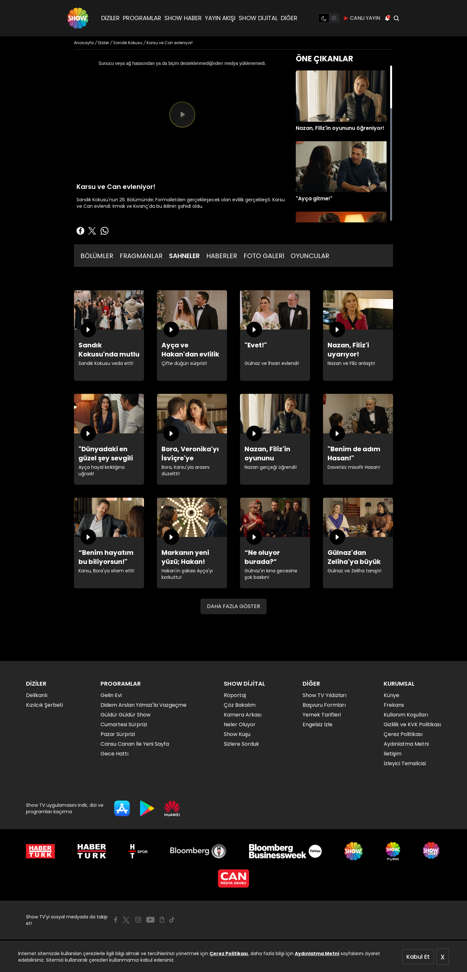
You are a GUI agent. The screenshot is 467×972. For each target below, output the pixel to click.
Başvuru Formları (324, 705)
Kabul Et (418, 957)
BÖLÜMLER (96, 255)
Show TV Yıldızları (324, 695)
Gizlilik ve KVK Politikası (412, 724)
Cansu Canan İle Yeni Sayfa (135, 744)
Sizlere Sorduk (241, 744)
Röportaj (235, 695)
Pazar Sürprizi (118, 734)
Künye (391, 695)
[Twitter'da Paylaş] (92, 231)
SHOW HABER (183, 18)
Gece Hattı (114, 753)
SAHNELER (184, 255)
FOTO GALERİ (264, 255)
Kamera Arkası (242, 714)
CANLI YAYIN (361, 18)
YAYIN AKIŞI (220, 18)
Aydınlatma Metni (317, 953)
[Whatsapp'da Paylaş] (104, 230)
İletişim (392, 753)
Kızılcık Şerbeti (44, 705)
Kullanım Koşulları (406, 714)
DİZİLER (110, 18)
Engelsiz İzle (317, 724)
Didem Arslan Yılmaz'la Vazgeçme (143, 705)
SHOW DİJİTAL (258, 18)
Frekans (394, 705)
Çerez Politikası (229, 953)
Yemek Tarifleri (322, 714)
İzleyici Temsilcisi (405, 763)
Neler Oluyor (240, 724)
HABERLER (221, 255)
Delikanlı (36, 695)
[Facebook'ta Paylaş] (80, 231)
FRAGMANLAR (141, 255)
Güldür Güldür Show (125, 714)
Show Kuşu (237, 734)
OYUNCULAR (310, 255)
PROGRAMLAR (142, 18)
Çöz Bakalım (240, 705)
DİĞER (289, 18)
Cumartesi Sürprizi (124, 724)
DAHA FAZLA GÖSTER (233, 606)
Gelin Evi (111, 695)
